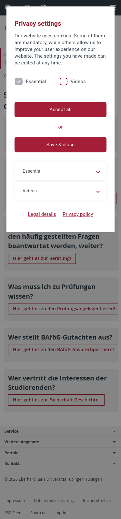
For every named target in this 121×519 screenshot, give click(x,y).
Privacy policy (78, 214)
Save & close (60, 145)
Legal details (42, 214)
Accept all (60, 109)
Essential (36, 81)
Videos (78, 81)
